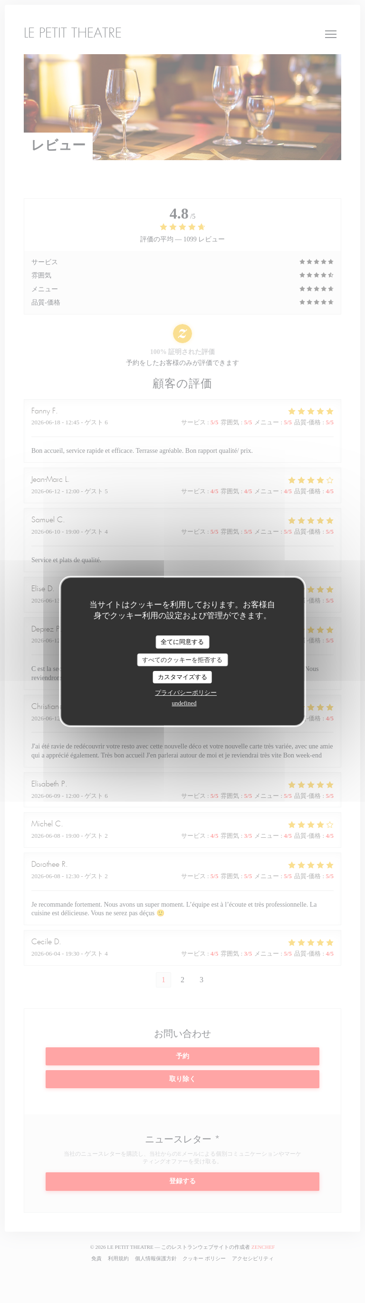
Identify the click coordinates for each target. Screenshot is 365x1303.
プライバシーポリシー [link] (186, 692)
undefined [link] (184, 703)
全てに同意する (182, 641)
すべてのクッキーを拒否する (182, 659)
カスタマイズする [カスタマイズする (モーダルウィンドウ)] (182, 676)
